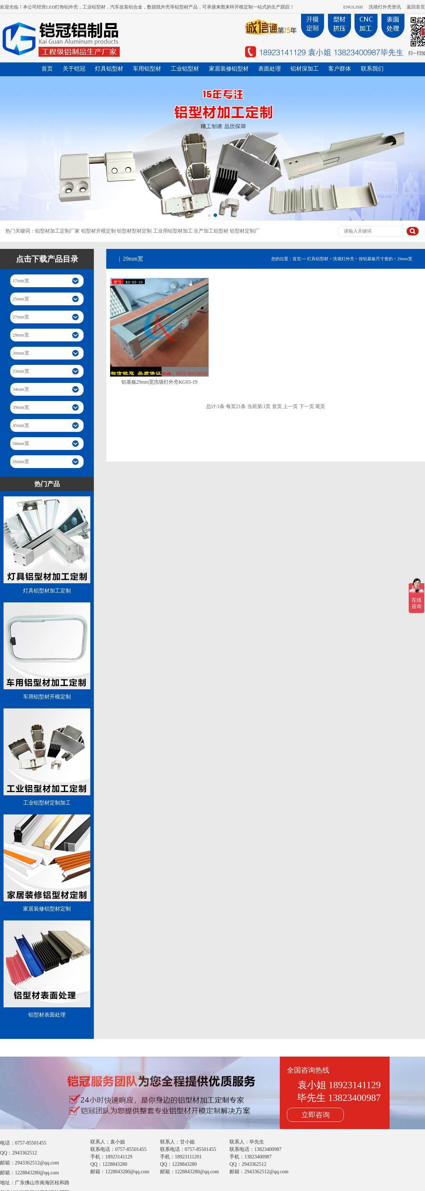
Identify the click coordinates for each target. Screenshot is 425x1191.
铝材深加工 (304, 69)
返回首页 (416, 7)
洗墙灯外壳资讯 (385, 7)
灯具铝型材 (109, 69)
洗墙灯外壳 (343, 258)
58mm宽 (21, 443)
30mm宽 (21, 353)
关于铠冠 (74, 69)
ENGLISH (353, 7)
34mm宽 (21, 389)
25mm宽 (21, 298)
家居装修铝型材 (229, 69)
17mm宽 (21, 280)
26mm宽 (21, 461)
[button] (209, 215)
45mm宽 (21, 425)
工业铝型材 (185, 69)
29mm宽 (21, 335)
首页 (47, 69)
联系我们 (372, 69)
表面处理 (269, 69)
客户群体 (339, 69)
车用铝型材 (147, 69)
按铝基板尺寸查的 (376, 258)
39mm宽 (21, 407)
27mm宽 (21, 316)
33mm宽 (21, 371)
